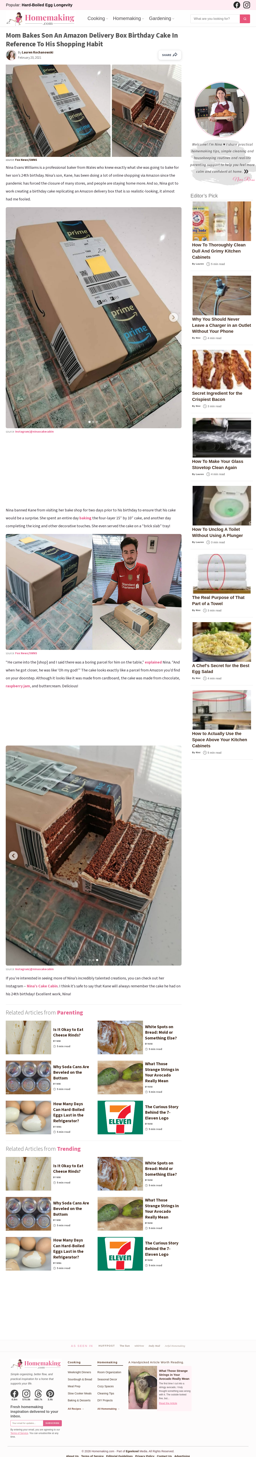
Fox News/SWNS (26, 160)
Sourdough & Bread (80, 1379)
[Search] (215, 18)
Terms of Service (19, 1433)
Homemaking (127, 18)
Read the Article (168, 1403)
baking (85, 518)
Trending (69, 1149)
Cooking (96, 18)
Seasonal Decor (107, 1379)
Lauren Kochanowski (37, 52)
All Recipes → (76, 1408)
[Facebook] (236, 5)
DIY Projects (105, 1400)
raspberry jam (18, 686)
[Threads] (38, 1395)
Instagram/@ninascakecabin (34, 432)
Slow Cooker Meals (80, 1393)
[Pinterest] (50, 1395)
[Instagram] (246, 5)
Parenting (70, 1012)
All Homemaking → (108, 1408)
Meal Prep (74, 1386)
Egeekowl (132, 1451)
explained (153, 662)
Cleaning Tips (105, 1393)
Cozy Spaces (105, 1386)
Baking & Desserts (79, 1400)
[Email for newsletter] (26, 1423)
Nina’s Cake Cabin (42, 986)
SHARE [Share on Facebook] (170, 55)
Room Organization (109, 1372)
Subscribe (52, 1423)
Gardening (160, 18)
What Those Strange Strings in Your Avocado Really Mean (174, 1375)
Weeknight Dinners (79, 1372)
